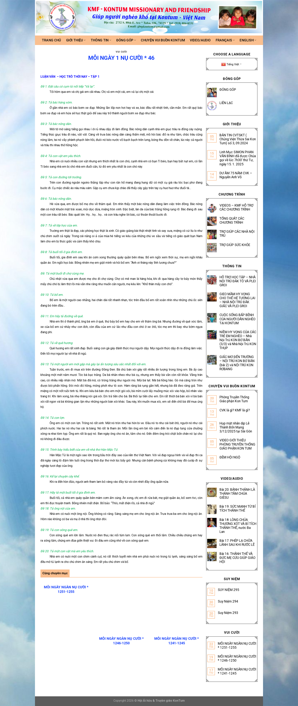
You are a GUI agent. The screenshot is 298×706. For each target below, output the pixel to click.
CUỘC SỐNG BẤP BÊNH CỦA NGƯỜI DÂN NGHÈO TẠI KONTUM (237, 319)
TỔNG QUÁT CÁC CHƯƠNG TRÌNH (232, 220)
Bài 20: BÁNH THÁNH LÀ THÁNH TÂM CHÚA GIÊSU (237, 493)
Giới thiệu (76, 40)
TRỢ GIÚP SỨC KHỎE (235, 245)
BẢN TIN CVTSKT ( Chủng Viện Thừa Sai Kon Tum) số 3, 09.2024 (238, 139)
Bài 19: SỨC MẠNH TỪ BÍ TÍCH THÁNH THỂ (238, 508)
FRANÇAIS (225, 40)
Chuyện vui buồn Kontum (163, 40)
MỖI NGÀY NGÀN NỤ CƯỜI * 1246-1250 (237, 658)
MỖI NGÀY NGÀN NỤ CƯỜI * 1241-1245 (237, 671)
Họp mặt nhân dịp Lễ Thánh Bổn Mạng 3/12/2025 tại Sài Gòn (236, 427)
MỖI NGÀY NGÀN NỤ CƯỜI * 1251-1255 (237, 645)
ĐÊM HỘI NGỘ (230, 457)
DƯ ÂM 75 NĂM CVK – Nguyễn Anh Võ (236, 175)
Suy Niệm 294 (228, 601)
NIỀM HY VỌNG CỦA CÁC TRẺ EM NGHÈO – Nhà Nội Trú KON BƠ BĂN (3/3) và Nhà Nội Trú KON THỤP (238, 340)
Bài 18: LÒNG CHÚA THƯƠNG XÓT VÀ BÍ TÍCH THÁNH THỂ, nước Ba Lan (238, 526)
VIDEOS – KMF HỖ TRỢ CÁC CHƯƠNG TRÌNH (236, 207)
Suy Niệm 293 (228, 613)
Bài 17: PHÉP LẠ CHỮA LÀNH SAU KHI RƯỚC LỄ (237, 543)
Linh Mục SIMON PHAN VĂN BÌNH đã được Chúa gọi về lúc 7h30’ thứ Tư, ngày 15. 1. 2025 (238, 158)
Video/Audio (200, 40)
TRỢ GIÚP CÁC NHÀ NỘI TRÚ (237, 233)
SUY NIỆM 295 (228, 590)
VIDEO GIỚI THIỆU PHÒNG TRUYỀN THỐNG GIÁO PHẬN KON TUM (237, 444)
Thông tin (101, 40)
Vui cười (121, 51)
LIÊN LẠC (226, 103)
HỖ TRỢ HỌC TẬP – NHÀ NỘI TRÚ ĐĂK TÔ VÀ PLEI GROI (238, 281)
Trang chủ (51, 40)
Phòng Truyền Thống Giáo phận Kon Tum (234, 399)
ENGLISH (248, 40)
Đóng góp (126, 40)
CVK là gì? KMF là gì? (235, 410)
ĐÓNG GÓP (228, 90)
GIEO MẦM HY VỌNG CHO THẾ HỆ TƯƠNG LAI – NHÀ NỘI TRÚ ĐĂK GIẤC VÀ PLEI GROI (237, 300)
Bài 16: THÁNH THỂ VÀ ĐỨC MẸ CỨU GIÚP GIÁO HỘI (237, 558)
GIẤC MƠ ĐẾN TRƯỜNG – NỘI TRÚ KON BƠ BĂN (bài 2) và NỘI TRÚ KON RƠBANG (237, 363)
